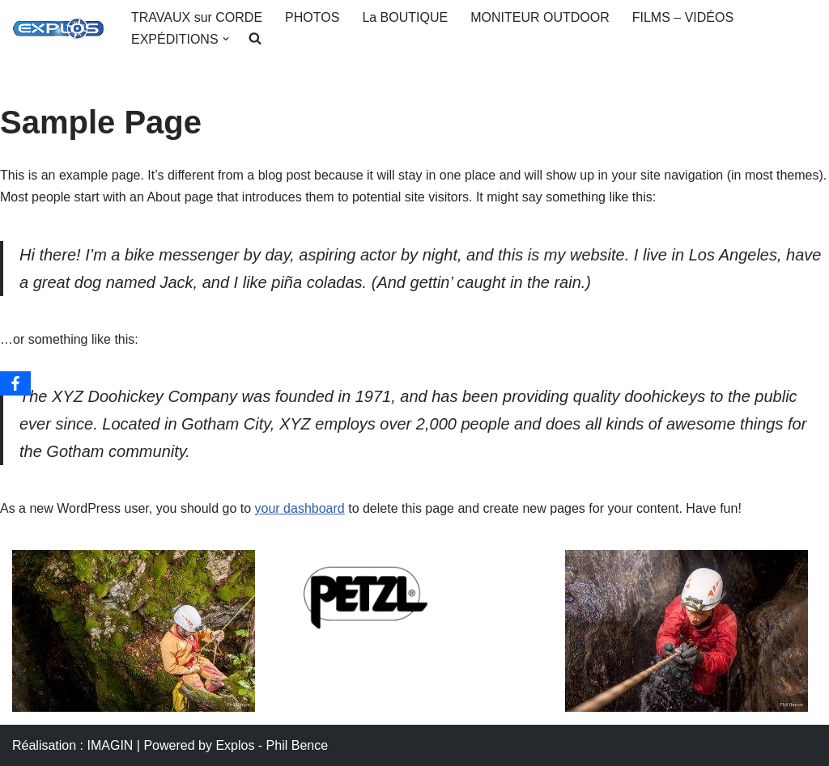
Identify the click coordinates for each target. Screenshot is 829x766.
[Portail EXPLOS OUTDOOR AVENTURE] (58, 28)
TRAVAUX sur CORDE (196, 17)
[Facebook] (15, 383)
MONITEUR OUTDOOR (540, 17)
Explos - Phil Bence (271, 745)
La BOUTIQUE (405, 17)
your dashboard (300, 508)
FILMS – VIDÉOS (682, 17)
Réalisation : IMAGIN (72, 745)
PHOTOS (312, 17)
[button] (226, 39)
